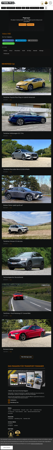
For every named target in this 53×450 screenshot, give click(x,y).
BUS (23, 8)
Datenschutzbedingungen (37, 443)
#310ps (29, 50)
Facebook (10, 423)
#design (41, 50)
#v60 (23, 50)
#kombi (35, 50)
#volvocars (6, 53)
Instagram (10, 425)
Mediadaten (13, 400)
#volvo (5, 50)
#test (10, 50)
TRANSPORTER (11, 8)
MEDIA (9, 408)
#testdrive (17, 50)
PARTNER (10, 429)
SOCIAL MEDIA (12, 422)
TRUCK (3, 8)
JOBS (42, 8)
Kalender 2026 (26, 418)
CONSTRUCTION (35, 8)
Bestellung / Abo (14, 402)
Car (11, 99)
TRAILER (18, 8)
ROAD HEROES (19, 411)
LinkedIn (16, 425)
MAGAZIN (10, 413)
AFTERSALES (11, 411)
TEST (27, 8)
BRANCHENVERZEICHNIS (34, 411)
